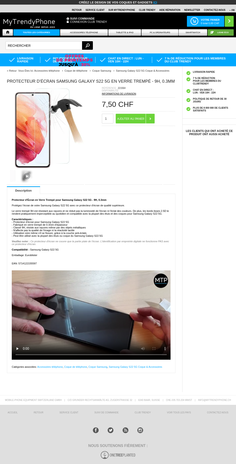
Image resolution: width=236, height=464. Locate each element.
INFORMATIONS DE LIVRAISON (119, 94)
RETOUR (77, 10)
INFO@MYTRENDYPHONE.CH (214, 400)
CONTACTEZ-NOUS (214, 10)
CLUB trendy (143, 412)
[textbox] (49, 45)
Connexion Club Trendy (88, 21)
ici (155, 2)
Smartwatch (193, 32)
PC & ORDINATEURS (160, 32)
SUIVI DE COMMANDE (106, 412)
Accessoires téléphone (50, 366)
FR (233, 10)
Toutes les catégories (36, 32)
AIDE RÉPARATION (169, 10)
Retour (13, 70)
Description (23, 190)
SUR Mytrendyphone (121, 10)
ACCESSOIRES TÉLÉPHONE (84, 32)
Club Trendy (147, 10)
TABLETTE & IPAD (124, 32)
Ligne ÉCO (223, 32)
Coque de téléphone (75, 366)
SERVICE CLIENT (95, 10)
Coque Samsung (97, 366)
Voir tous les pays (179, 412)
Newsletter (192, 10)
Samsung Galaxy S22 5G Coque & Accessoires (135, 366)
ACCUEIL (13, 412)
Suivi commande (82, 18)
